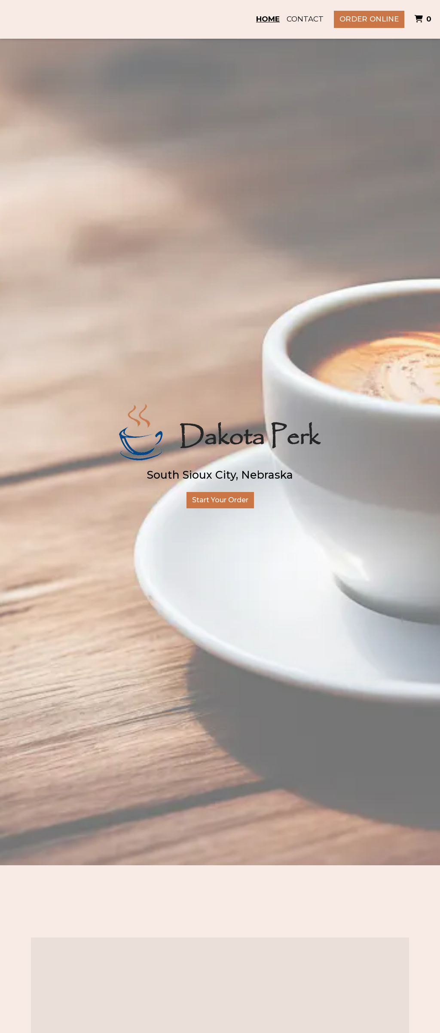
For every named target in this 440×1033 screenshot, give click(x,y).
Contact (305, 19)
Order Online (369, 19)
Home (268, 19)
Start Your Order (220, 500)
